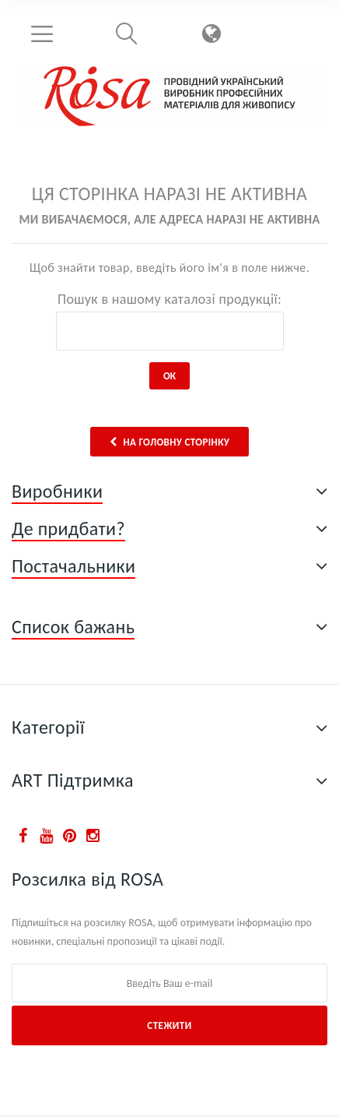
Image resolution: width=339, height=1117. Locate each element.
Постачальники (73, 566)
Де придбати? (68, 528)
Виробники (57, 491)
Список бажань (73, 626)
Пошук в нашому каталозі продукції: (169, 299)
